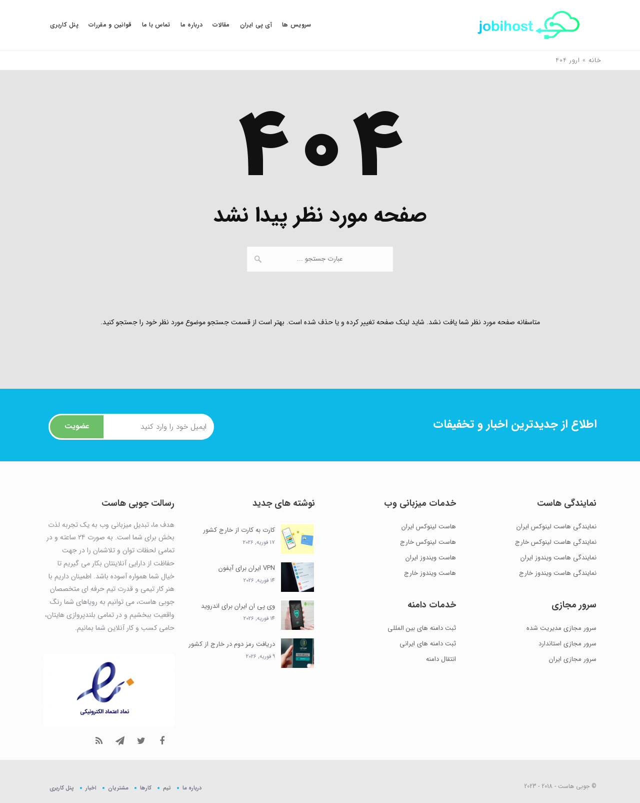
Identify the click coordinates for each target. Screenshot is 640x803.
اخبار (91, 787)
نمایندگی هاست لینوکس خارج (555, 542)
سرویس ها (296, 25)
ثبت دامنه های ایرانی (428, 643)
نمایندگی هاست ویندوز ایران (558, 557)
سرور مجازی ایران (572, 659)
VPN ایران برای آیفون (246, 568)
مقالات (221, 25)
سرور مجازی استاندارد (567, 643)
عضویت (76, 426)
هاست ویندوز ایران (431, 557)
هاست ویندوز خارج (430, 573)
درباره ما (191, 25)
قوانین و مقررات (110, 25)
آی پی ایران (256, 25)
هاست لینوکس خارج (428, 542)
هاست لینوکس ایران (429, 526)
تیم (167, 787)
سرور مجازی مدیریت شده (561, 628)
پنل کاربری (64, 25)
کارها (146, 787)
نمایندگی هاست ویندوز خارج (557, 573)
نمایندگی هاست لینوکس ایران (556, 526)
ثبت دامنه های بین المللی (422, 628)
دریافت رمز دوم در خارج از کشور (231, 644)
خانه (595, 60)
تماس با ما (156, 25)
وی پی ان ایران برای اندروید (238, 606)
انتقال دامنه (441, 659)
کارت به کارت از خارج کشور (239, 530)
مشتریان (118, 787)
